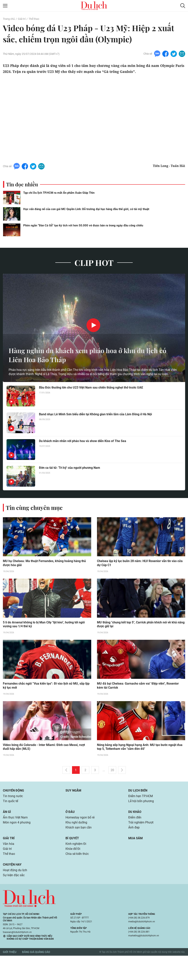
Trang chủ (9, 18)
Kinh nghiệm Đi (75, 844)
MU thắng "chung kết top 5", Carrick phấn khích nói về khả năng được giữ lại (141, 624)
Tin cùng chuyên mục (34, 507)
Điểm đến (134, 818)
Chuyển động (13, 791)
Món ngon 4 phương (17, 823)
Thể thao (34, 18)
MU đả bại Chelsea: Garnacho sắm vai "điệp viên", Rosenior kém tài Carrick (138, 686)
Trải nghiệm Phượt (140, 823)
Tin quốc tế (10, 801)
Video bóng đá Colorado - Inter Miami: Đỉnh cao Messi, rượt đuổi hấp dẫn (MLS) (44, 747)
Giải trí (22, 18)
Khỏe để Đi (72, 849)
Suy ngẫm (73, 791)
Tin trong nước (13, 796)
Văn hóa (8, 844)
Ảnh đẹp (134, 828)
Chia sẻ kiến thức (77, 854)
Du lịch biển (137, 791)
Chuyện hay (12, 865)
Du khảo (134, 812)
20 (112, 770)
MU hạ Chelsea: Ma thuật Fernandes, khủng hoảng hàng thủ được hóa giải (44, 563)
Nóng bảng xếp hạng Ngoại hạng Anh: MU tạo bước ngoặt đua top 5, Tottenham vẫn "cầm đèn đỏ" (139, 747)
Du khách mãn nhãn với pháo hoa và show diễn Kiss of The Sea (82, 441)
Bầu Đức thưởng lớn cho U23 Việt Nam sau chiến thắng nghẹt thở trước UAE (91, 387)
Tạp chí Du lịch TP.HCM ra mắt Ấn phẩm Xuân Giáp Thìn (58, 192)
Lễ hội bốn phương (141, 801)
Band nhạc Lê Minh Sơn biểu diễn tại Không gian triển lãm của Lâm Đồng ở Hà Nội (95, 414)
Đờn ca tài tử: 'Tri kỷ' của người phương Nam (69, 468)
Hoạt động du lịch (15, 870)
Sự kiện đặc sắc (14, 875)
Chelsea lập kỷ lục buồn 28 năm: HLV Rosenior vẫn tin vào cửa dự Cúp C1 (140, 563)
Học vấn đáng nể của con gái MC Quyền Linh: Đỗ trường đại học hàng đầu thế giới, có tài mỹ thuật (86, 209)
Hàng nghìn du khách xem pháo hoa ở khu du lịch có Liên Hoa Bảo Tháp (91, 355)
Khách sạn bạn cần (78, 828)
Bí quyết (72, 838)
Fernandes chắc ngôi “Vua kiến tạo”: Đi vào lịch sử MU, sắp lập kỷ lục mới (46, 686)
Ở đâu (70, 812)
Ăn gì (7, 812)
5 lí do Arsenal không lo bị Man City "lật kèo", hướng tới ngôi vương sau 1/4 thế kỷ (44, 624)
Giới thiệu (9, 952)
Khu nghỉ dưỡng (76, 823)
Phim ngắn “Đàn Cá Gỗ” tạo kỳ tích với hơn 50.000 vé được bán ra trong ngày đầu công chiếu (83, 225)
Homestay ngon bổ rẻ (79, 818)
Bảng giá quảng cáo (36, 952)
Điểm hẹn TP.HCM (140, 796)
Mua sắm (135, 838)
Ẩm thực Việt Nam (15, 818)
